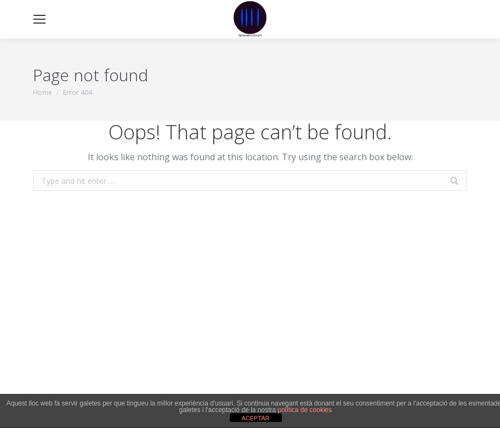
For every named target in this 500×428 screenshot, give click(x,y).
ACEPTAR (255, 418)
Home (42, 92)
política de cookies (305, 410)
